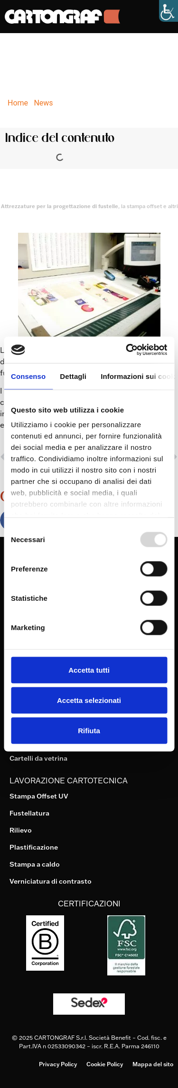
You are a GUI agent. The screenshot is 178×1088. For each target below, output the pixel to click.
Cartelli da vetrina (38, 758)
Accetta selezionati (89, 700)
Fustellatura (29, 813)
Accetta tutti (89, 670)
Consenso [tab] (28, 376)
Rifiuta (89, 730)
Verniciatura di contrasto (50, 881)
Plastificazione (33, 847)
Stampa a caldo (34, 864)
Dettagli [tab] (73, 376)
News (43, 102)
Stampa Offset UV (38, 796)
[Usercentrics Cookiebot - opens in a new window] (126, 350)
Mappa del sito (152, 1064)
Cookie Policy (104, 1064)
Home (18, 102)
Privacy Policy (58, 1064)
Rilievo (20, 830)
